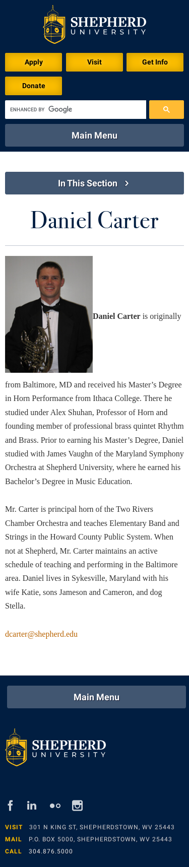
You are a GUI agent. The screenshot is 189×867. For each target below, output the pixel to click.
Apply (34, 62)
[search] (75, 109)
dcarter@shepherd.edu (41, 634)
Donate (33, 86)
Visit (94, 62)
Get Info (155, 62)
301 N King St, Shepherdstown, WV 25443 (102, 827)
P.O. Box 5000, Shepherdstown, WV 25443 (100, 839)
